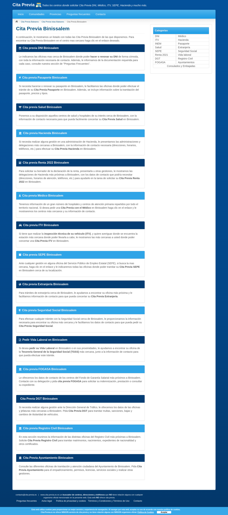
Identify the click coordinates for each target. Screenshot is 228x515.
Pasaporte (183, 43)
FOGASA (160, 62)
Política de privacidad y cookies (71, 501)
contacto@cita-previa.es (26, 495)
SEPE (158, 51)
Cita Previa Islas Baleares (53, 22)
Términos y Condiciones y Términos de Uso (108, 501)
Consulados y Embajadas (181, 66)
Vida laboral (184, 54)
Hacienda (183, 39)
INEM (158, 43)
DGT (157, 58)
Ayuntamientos (186, 62)
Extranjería (184, 47)
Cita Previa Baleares (30, 22)
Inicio (21, 14)
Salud (158, 47)
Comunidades (36, 14)
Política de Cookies (146, 512)
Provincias (55, 14)
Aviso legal (47, 501)
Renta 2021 (161, 54)
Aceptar (164, 512)
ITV (157, 39)
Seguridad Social (187, 51)
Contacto (101, 14)
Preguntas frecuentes (78, 14)
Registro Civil (185, 58)
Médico (182, 36)
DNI (157, 36)
